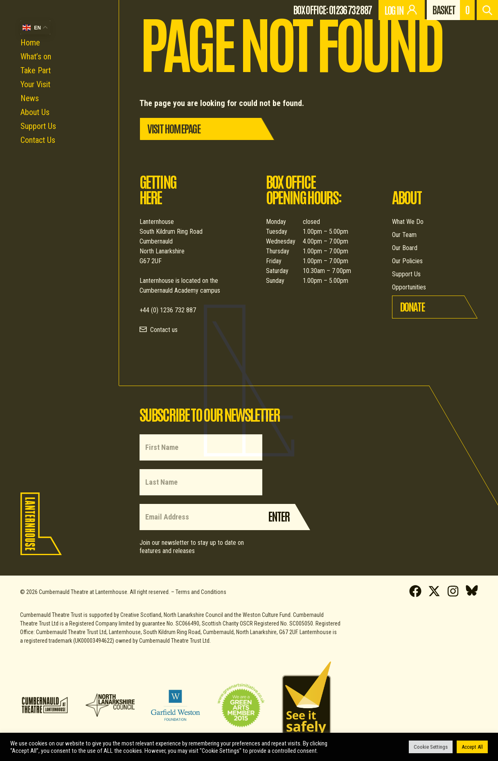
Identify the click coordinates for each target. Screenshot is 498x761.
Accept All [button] (472, 747)
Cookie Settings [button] (431, 747)
